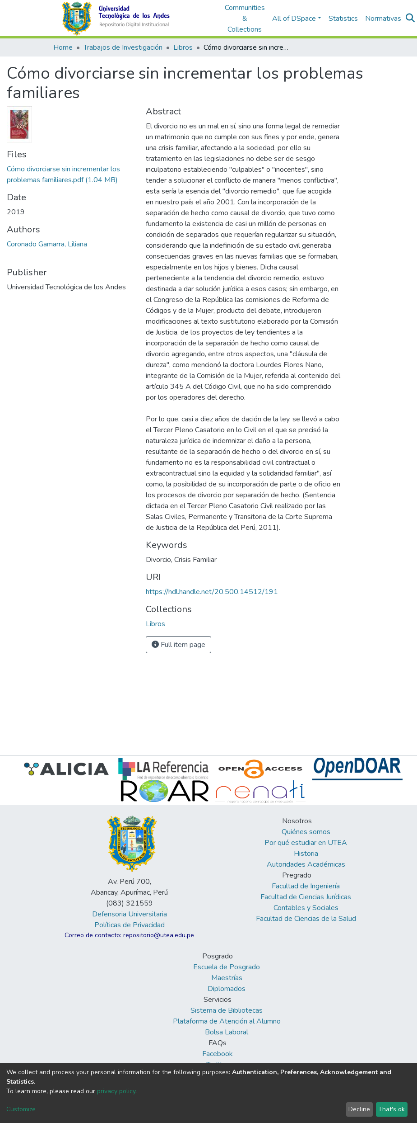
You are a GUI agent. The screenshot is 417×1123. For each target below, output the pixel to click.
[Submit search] (410, 18)
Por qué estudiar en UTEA (305, 843)
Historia (306, 854)
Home (63, 47)
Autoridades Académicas (306, 864)
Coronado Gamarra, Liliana (47, 244)
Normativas (383, 19)
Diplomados (227, 989)
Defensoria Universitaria (129, 914)
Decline (359, 1109)
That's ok (391, 1109)
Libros (183, 47)
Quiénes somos (306, 832)
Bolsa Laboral (226, 1032)
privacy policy (116, 1091)
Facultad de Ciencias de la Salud (306, 919)
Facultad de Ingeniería (306, 886)
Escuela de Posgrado (226, 967)
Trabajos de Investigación (122, 47)
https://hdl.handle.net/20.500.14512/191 (212, 592)
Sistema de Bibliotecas (226, 1010)
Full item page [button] (178, 645)
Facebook (217, 1054)
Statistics (343, 19)
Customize (21, 1109)
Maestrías (226, 978)
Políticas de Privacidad (129, 925)
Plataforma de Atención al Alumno (227, 1021)
